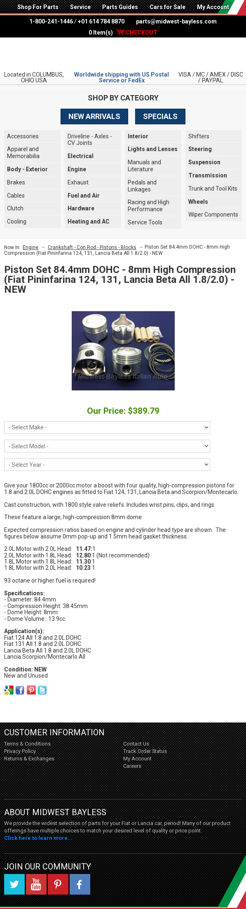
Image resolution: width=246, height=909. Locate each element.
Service (80, 7)
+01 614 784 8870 (101, 21)
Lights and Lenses (153, 149)
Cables (16, 195)
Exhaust (78, 182)
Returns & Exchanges (29, 758)
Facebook (80, 884)
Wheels (198, 201)
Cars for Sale (167, 7)
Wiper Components (213, 214)
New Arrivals (94, 116)
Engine (77, 169)
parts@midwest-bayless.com (176, 21)
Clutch (15, 208)
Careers (132, 766)
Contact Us (136, 744)
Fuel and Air (84, 195)
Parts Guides (120, 7)
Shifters (198, 136)
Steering (200, 149)
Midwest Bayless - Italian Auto (123, 54)
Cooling (16, 221)
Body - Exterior (27, 169)
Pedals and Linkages (142, 186)
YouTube (36, 884)
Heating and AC (89, 221)
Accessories (23, 136)
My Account (213, 7)
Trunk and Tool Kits (212, 188)
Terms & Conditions (27, 744)
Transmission (207, 175)
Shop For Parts (38, 7)
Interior (138, 136)
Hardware (81, 208)
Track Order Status (145, 751)
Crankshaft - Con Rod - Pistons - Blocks (92, 247)
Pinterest (58, 884)
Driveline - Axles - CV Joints (90, 140)
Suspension (204, 162)
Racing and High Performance (148, 205)
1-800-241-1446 (51, 21)
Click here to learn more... (38, 838)
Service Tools (145, 222)
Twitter (14, 884)
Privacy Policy (20, 751)
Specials (160, 116)
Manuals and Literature (144, 165)
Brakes (16, 182)
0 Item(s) (123, 32)
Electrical (81, 156)
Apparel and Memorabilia (23, 152)
